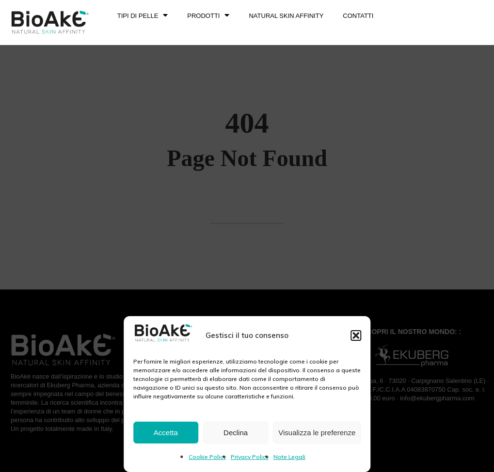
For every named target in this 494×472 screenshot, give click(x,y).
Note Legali (289, 456)
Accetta (166, 432)
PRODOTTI (208, 16)
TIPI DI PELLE (142, 16)
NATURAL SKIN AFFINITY (286, 15)
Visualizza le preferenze (316, 432)
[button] (356, 335)
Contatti (358, 15)
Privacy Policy (250, 456)
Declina (235, 432)
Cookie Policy (207, 456)
